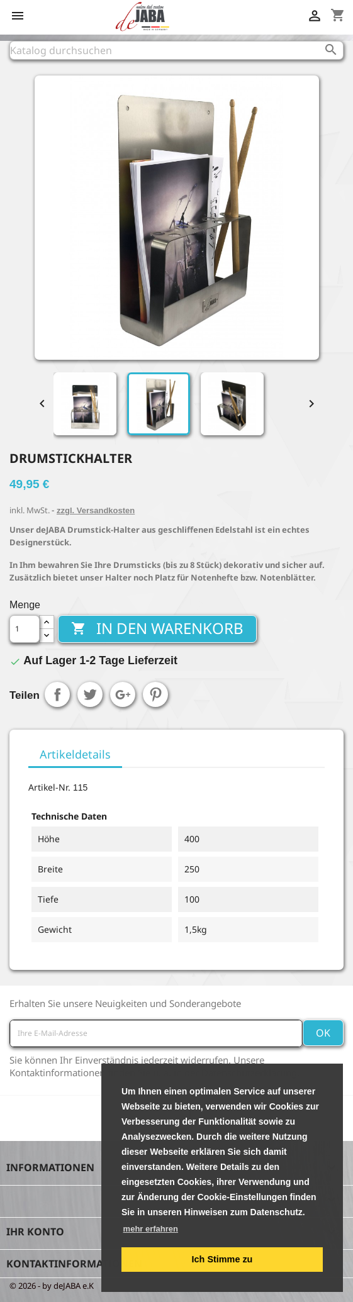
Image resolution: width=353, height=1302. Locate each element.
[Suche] (176, 50)
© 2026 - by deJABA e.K (51, 1285)
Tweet (90, 694)
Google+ (122, 694)
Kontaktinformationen (74, 1264)
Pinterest (155, 694)
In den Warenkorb (157, 628)
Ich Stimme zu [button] (222, 1259)
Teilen (57, 694)
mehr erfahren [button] (150, 1228)
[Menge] (24, 629)
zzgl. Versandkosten (96, 510)
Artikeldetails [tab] (75, 754)
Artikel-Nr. (49, 787)
